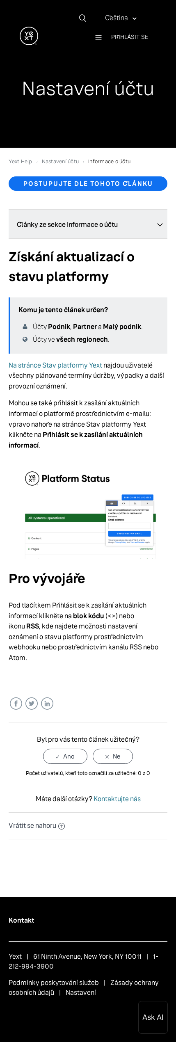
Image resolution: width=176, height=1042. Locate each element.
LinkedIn (47, 704)
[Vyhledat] (85, 18)
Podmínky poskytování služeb (54, 982)
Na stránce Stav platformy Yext (55, 365)
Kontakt (21, 920)
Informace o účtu (109, 161)
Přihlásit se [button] (129, 37)
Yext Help (20, 161)
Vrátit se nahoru (37, 825)
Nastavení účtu (60, 161)
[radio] (65, 756)
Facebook (16, 704)
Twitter (31, 704)
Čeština (117, 18)
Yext (15, 956)
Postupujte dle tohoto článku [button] (88, 183)
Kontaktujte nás (117, 799)
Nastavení (81, 992)
